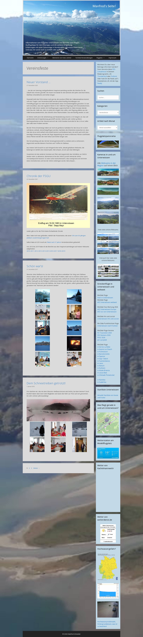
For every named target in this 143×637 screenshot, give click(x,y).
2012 (36, 251)
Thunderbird (102, 76)
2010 (28, 251)
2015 (48, 251)
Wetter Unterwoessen (108, 525)
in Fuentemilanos (103, 361)
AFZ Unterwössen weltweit (107, 302)
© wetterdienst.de (108, 541)
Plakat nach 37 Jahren (54, 242)
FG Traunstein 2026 (104, 333)
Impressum (112, 58)
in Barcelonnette (103, 354)
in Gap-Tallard (102, 359)
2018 (59, 251)
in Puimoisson (102, 352)
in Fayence (101, 356)
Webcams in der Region (106, 164)
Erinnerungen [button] (43, 58)
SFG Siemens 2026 (104, 335)
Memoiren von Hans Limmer (61, 58)
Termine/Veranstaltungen (84, 58)
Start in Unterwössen (105, 298)
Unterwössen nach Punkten (107, 326)
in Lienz (100, 363)
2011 (32, 251)
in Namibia (101, 380)
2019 (63, 251)
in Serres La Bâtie (103, 347)
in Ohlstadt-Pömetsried (105, 375)
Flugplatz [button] (101, 58)
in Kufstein (101, 368)
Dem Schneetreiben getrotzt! (46, 383)
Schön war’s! (35, 266)
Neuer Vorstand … (39, 82)
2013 (40, 251)
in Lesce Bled (102, 373)
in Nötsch (100, 366)
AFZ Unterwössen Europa (106, 309)
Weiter (36, 468)
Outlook (114, 76)
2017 (55, 251)
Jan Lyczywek (102, 340)
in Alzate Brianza (103, 370)
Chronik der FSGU (39, 176)
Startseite (30, 58)
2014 (44, 251)
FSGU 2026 (101, 337)
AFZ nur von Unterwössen (106, 312)
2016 (52, 251)
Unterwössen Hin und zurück (108, 319)
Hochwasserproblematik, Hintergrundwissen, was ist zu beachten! (107, 624)
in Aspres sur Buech (104, 349)
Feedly (99, 83)
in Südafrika (101, 382)
